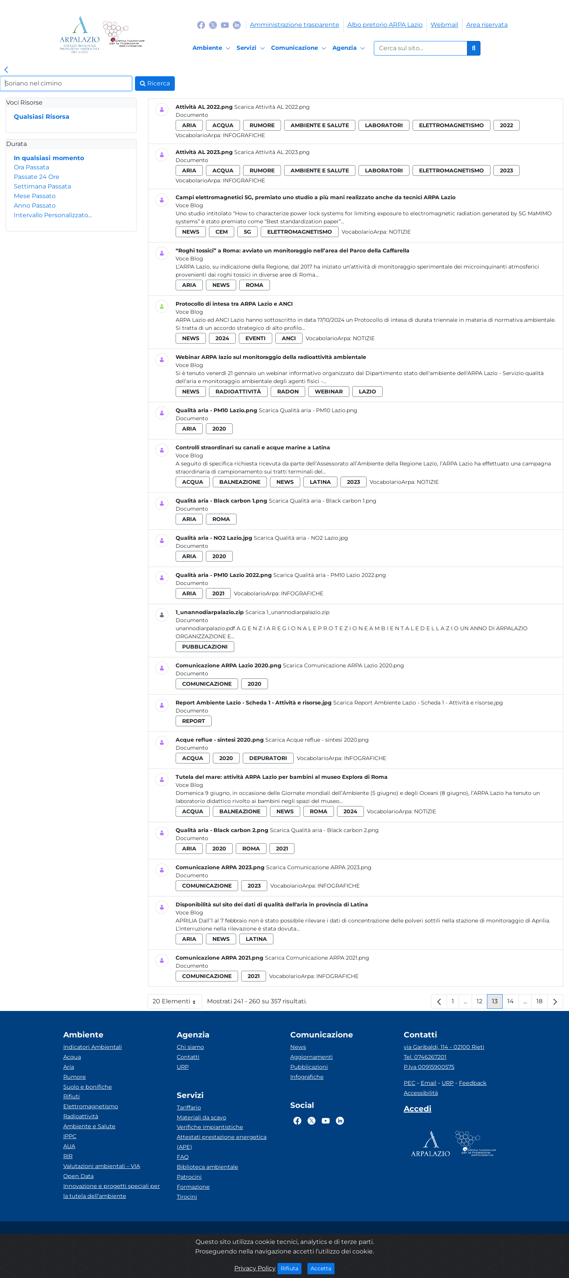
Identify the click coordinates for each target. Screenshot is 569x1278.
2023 (506, 170)
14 (513, 1003)
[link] (6, 70)
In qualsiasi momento (49, 158)
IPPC (69, 1136)
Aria (68, 1066)
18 (542, 1003)
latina (320, 481)
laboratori (384, 125)
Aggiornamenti (311, 1057)
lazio (367, 391)
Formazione (193, 1186)
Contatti (188, 1057)
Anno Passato (35, 205)
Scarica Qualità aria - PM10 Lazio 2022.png (329, 575)
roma (254, 285)
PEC (409, 1083)
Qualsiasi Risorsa (41, 116)
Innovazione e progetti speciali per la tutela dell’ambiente (111, 1191)
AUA (69, 1146)
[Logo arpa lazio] (80, 34)
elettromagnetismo (451, 125)
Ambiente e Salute (89, 1126)
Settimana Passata (42, 186)
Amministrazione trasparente (294, 24)
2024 (222, 338)
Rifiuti (71, 1096)
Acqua (72, 1057)
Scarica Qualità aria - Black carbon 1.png (323, 500)
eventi (255, 338)
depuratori (268, 758)
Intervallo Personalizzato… (53, 215)
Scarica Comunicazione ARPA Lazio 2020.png (343, 665)
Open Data (78, 1176)
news (190, 231)
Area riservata (487, 24)
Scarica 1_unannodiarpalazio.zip (287, 612)
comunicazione (207, 683)
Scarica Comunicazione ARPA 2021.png (317, 957)
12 (482, 1003)
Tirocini (187, 1196)
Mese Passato (35, 196)
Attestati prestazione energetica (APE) (221, 1142)
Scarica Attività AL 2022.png (272, 106)
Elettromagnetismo (90, 1106)
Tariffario (189, 1107)
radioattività (238, 391)
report (193, 721)
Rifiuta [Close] (291, 1268)
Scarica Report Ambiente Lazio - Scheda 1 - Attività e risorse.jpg (418, 702)
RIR (67, 1156)
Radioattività (80, 1116)
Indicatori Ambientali (92, 1047)
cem (221, 231)
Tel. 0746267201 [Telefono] (425, 1057)
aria (189, 125)
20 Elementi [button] (177, 1003)
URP (183, 1066)
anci (289, 338)
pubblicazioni (205, 646)
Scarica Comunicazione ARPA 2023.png (319, 867)
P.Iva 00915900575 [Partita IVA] (429, 1066)
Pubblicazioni (309, 1066)
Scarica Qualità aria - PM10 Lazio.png (308, 410)
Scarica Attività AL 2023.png (272, 152)
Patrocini (189, 1176)
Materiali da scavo (201, 1117)
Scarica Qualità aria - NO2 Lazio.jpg (301, 537)
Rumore (74, 1076)
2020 (219, 428)
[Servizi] (252, 48)
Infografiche (244, 135)
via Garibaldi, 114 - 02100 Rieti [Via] (444, 1047)
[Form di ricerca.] (420, 48)
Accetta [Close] (323, 1268)
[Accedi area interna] (417, 1110)
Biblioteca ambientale (207, 1166)
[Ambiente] (212, 48)
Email (428, 1083)
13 (497, 1003)
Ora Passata (31, 167)
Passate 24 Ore (36, 176)
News (298, 1047)
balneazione (239, 481)
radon (288, 391)
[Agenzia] (350, 48)
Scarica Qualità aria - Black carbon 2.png (324, 830)
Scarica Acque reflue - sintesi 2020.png (317, 739)
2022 (506, 125)
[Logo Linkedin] (237, 24)
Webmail (444, 24)
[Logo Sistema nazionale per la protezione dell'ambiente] (124, 34)
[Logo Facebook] (201, 24)
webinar (329, 391)
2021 (218, 593)
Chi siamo (190, 1047)
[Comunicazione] (300, 48)
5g (247, 231)
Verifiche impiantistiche (210, 1127)
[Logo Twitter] (213, 24)
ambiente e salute (320, 125)
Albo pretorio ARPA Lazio (385, 24)
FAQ (183, 1156)
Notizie (400, 231)
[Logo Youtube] (225, 24)
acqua (223, 125)
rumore (262, 125)
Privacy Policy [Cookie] (255, 1268)
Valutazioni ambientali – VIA (101, 1166)
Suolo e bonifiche (87, 1086)
